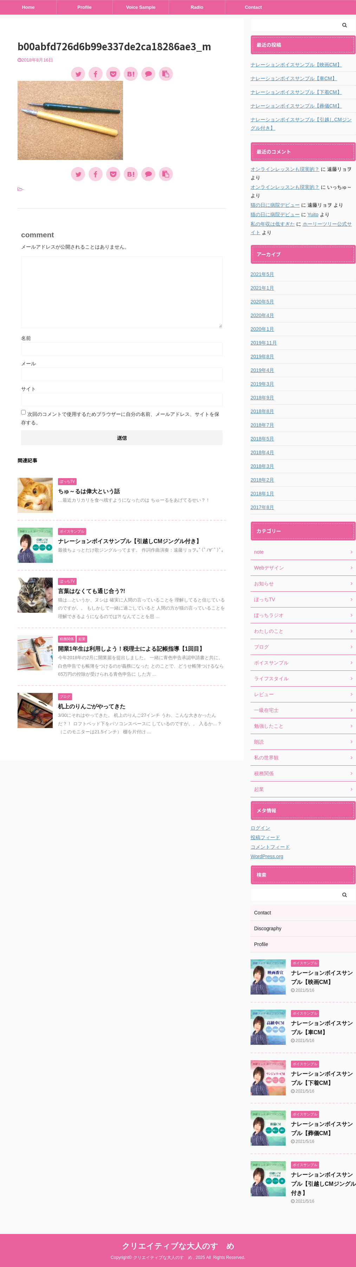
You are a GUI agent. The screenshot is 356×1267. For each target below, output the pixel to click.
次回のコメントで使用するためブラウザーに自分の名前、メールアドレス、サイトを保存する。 (120, 418)
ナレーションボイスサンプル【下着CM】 (296, 92)
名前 (26, 338)
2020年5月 (262, 301)
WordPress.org (267, 856)
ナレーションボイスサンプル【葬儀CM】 (296, 106)
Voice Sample (141, 7)
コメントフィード (270, 847)
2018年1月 (262, 493)
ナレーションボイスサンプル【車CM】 (294, 78)
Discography (267, 928)
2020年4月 (262, 315)
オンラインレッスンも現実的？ (285, 169)
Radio (196, 7)
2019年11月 (264, 343)
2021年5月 (262, 274)
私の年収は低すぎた (273, 224)
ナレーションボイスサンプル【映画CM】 (296, 64)
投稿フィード (265, 837)
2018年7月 (262, 425)
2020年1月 (262, 329)
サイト (28, 389)
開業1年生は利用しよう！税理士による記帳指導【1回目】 (131, 649)
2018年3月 (262, 466)
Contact (253, 7)
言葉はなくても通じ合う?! (91, 591)
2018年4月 (262, 452)
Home (28, 7)
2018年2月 (262, 480)
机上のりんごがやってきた (91, 706)
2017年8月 (262, 507)
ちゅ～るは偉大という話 (89, 491)
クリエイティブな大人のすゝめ (178, 1246)
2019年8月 (262, 356)
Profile (84, 7)
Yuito (313, 214)
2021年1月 (262, 288)
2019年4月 (262, 370)
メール (28, 363)
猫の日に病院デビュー (275, 205)
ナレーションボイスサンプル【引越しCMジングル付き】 (130, 541)
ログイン (260, 828)
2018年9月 (262, 397)
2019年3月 (262, 384)
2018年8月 (262, 411)
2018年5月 (262, 439)
